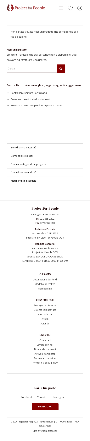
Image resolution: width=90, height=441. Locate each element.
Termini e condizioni (45, 358)
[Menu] (61, 8)
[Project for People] (30, 8)
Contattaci (45, 340)
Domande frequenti (45, 349)
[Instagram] (61, 397)
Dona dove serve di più (23, 172)
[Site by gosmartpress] (45, 431)
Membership (45, 288)
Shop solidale (45, 314)
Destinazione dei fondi (45, 279)
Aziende (45, 323)
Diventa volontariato (45, 309)
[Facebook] (29, 397)
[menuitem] (61, 8)
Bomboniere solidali (22, 155)
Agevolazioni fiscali (45, 354)
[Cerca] (36, 68)
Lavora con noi (45, 344)
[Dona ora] (45, 406)
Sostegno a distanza (45, 305)
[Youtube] (45, 397)
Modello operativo (45, 284)
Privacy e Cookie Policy (45, 363)
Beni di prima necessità (23, 147)
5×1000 (45, 319)
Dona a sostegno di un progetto (28, 164)
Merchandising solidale (23, 180)
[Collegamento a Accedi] (80, 9)
